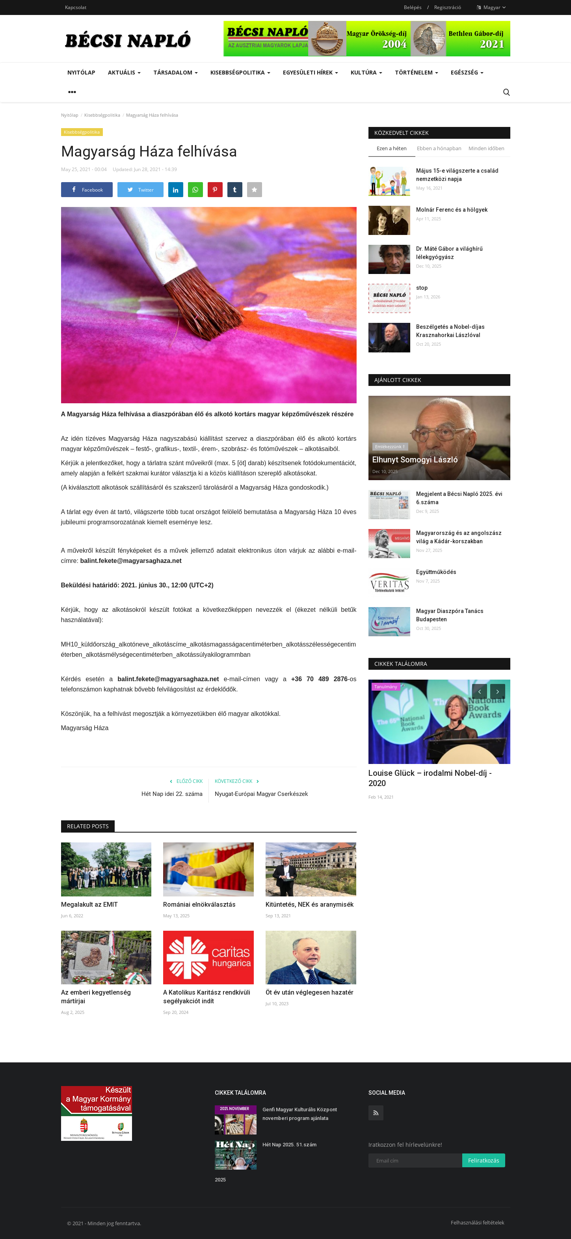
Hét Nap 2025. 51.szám (289, 1145)
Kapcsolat (75, 7)
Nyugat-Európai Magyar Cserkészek (261, 793)
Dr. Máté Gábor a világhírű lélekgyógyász (449, 253)
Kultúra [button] (366, 72)
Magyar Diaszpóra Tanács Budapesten (450, 615)
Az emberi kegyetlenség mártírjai (96, 997)
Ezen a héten (392, 148)
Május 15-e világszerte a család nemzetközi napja (457, 175)
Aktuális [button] (124, 72)
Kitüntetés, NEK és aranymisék (309, 904)
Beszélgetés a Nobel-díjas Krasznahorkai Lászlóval (450, 331)
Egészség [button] (467, 72)
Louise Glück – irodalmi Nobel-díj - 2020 (430, 778)
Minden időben (486, 148)
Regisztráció (447, 7)
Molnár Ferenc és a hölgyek (451, 210)
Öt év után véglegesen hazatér (309, 992)
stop (422, 288)
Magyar (491, 7)
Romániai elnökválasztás (199, 904)
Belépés (413, 7)
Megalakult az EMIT (89, 904)
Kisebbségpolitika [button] (240, 72)
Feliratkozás (483, 1160)
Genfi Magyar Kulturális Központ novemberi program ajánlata (299, 1114)
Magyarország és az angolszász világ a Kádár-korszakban (459, 537)
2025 (220, 1180)
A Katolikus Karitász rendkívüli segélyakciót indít (206, 997)
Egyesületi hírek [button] (310, 72)
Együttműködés (436, 572)
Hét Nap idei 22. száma (172, 793)
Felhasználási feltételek (477, 1222)
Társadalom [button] (175, 72)
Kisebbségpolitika (102, 115)
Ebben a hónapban (439, 148)
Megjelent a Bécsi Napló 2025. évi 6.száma (459, 498)
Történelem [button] (416, 72)
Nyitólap (81, 72)
